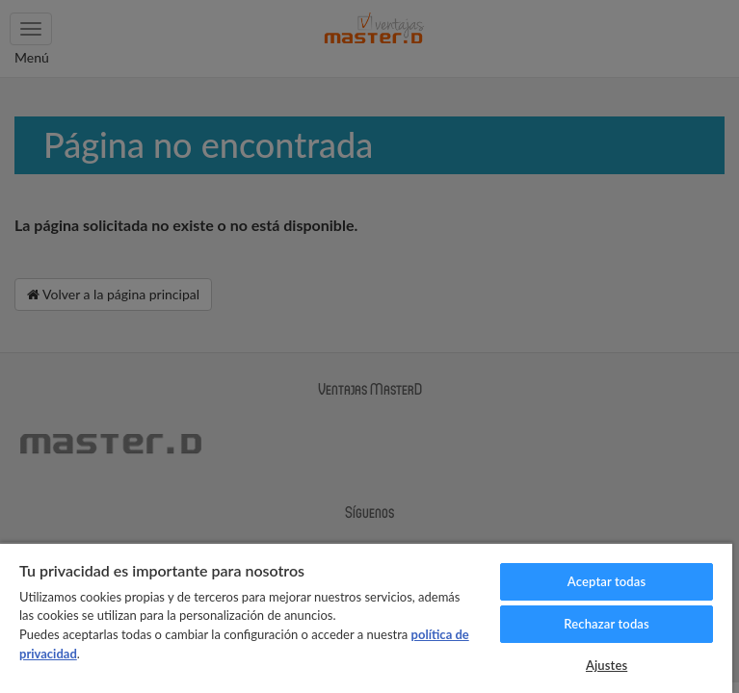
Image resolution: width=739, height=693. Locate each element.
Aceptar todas (606, 581)
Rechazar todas (606, 623)
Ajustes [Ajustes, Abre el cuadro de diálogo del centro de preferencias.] (606, 665)
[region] (366, 617)
